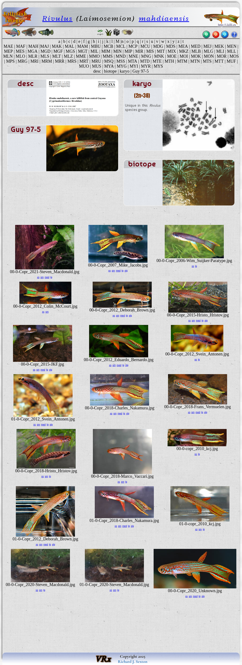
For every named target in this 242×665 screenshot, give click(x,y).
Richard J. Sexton (132, 661)
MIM (105, 51)
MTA (132, 61)
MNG (146, 56)
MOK (196, 56)
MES (20, 51)
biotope (110, 71)
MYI (134, 66)
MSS (121, 61)
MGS (70, 51)
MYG (122, 66)
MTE (157, 61)
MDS (170, 46)
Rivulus (57, 18)
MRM (47, 61)
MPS (10, 61)
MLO (20, 56)
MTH (169, 61)
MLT (56, 56)
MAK (57, 46)
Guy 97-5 (140, 71)
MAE (8, 46)
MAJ (44, 46)
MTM (182, 61)
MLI (220, 51)
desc (97, 71)
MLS (44, 56)
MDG (158, 46)
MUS (96, 66)
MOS (234, 56)
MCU (145, 46)
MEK (219, 46)
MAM (82, 46)
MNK (159, 56)
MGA (33, 51)
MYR (146, 66)
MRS (71, 61)
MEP (8, 51)
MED (195, 46)
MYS (158, 66)
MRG (22, 61)
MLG (208, 51)
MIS (150, 51)
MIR (139, 51)
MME (81, 56)
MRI (34, 61)
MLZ (68, 56)
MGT (82, 51)
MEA (183, 46)
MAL (69, 46)
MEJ (207, 46)
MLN (8, 56)
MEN (231, 46)
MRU (96, 61)
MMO (94, 56)
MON (209, 56)
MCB (108, 46)
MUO (84, 66)
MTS (207, 61)
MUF (231, 61)
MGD (45, 51)
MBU (96, 46)
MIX (172, 51)
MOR (221, 56)
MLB (196, 51)
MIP (128, 51)
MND (121, 56)
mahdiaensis (164, 18)
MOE (172, 56)
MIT (161, 51)
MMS (108, 56)
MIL (94, 51)
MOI (184, 56)
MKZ (183, 51)
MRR (59, 61)
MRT (83, 61)
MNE (133, 56)
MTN (195, 61)
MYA (109, 66)
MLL (231, 51)
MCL (120, 46)
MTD (145, 61)
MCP (132, 46)
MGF (58, 51)
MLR (32, 56)
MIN (117, 51)
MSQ (108, 61)
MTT (219, 61)
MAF (20, 46)
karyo (125, 71)
